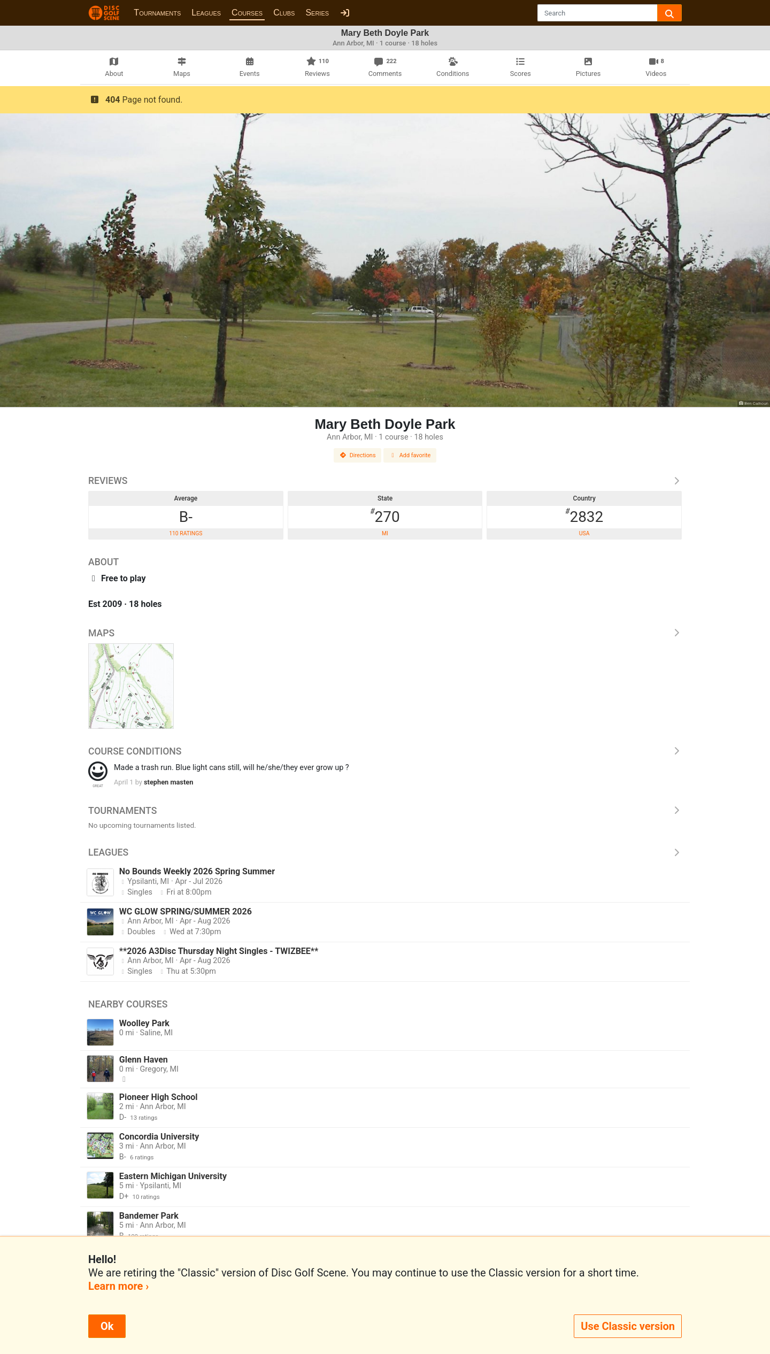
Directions (358, 455)
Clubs (284, 12)
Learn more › (118, 1286)
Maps (385, 633)
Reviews (385, 480)
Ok (107, 1326)
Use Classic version (628, 1326)
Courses (247, 12)
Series (317, 12)
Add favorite (410, 455)
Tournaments (157, 12)
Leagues (206, 12)
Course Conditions (385, 751)
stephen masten (168, 782)
